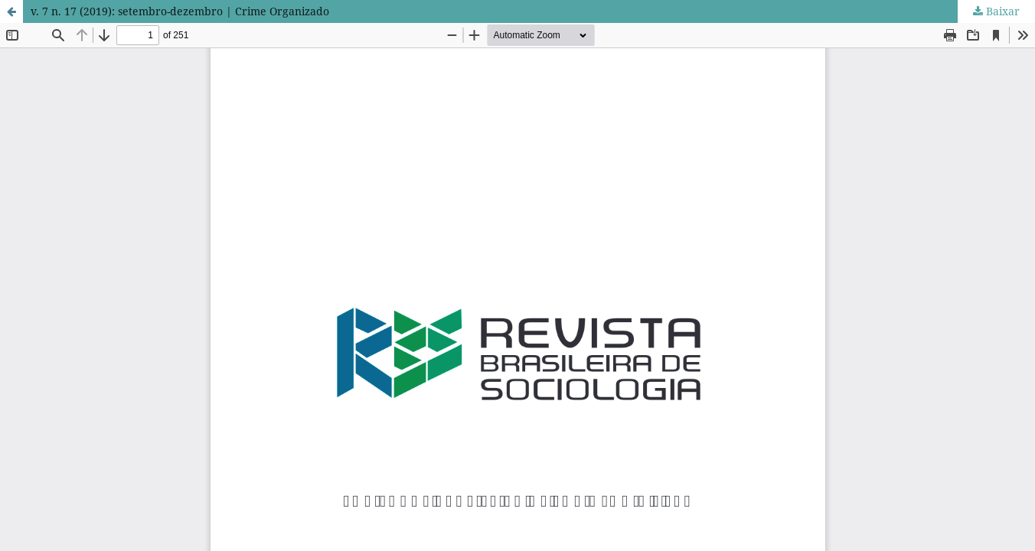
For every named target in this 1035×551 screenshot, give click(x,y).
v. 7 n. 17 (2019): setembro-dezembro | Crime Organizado (180, 11)
